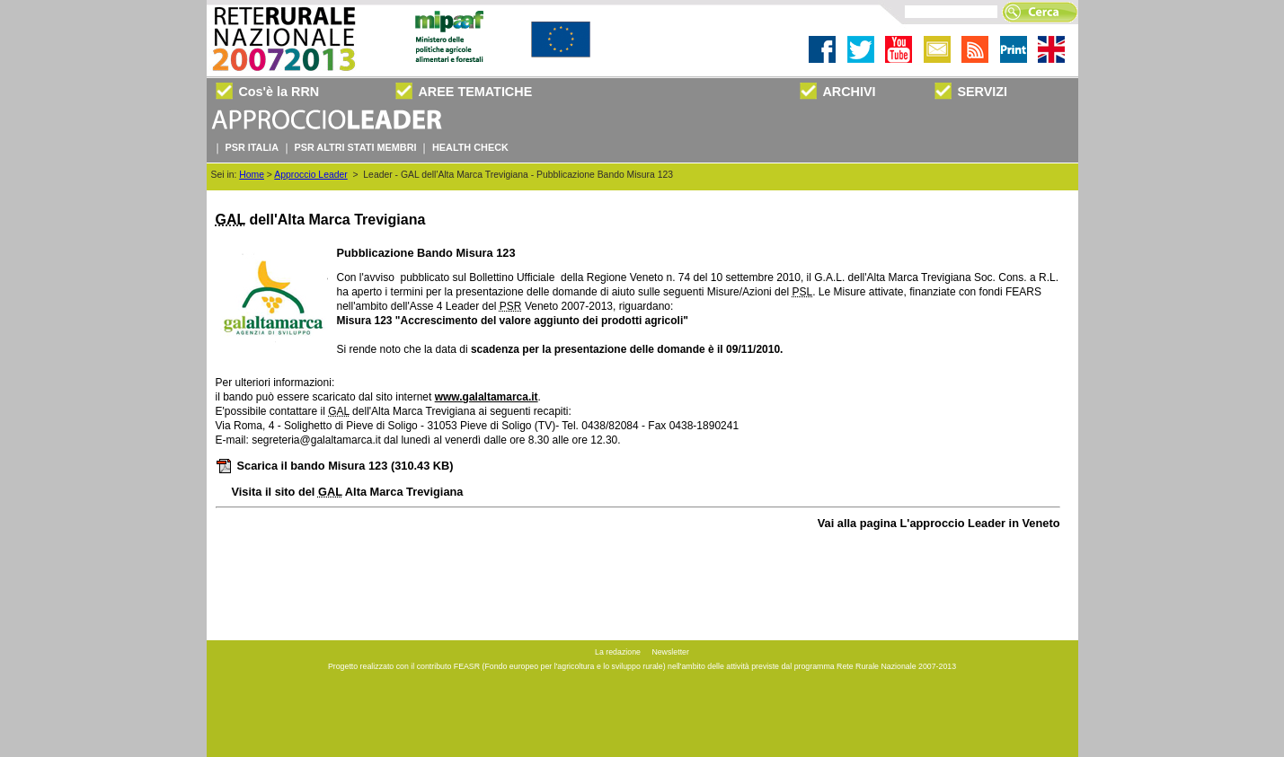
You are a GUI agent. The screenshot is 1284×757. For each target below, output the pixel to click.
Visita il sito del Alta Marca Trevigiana (348, 491)
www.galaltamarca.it (486, 397)
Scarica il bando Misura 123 (335, 465)
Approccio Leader (310, 175)
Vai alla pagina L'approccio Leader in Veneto (939, 523)
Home (251, 175)
